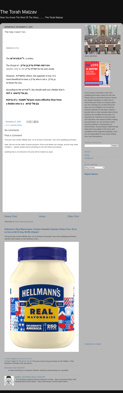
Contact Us (89, 158)
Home (42, 216)
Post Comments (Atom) (24, 222)
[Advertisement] (94, 218)
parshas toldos (16, 125)
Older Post (73, 216)
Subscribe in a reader (93, 344)
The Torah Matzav (18, 12)
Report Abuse (91, 174)
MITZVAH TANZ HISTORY (14, 368)
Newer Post (10, 216)
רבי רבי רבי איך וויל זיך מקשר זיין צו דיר (18, 359)
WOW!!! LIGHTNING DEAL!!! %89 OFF (30, 377)
